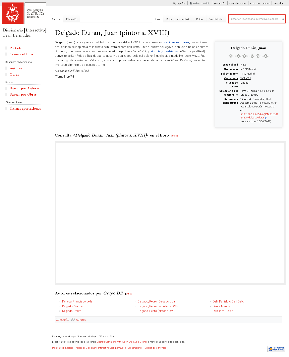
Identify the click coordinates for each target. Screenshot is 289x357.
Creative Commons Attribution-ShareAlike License (122, 342)
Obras (14, 74)
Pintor (243, 64)
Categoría (62, 319)
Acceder (278, 3)
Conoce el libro (21, 54)
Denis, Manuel (221, 306)
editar (175, 135)
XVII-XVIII (245, 78)
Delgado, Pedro (71, 311)
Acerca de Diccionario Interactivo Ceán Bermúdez (101, 348)
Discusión (219, 3)
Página (56, 19)
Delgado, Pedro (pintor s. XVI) (156, 311)
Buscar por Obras (23, 94)
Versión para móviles (155, 348)
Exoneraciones (135, 348)
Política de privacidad (62, 348)
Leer (157, 19)
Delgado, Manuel (72, 306)
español (181, 3)
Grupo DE (253, 94)
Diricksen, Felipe (223, 311)
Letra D (270, 91)
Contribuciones (237, 3)
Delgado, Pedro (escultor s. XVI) (158, 306)
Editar (199, 19)
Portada (15, 48)
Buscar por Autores (25, 88)
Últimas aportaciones (25, 108)
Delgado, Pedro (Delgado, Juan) (157, 301)
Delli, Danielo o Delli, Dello (228, 301)
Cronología (231, 78)
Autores (81, 319)
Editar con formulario (178, 19)
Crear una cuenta (260, 3)
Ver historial (216, 19)
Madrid (244, 82)
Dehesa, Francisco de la (77, 301)
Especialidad (230, 64)
